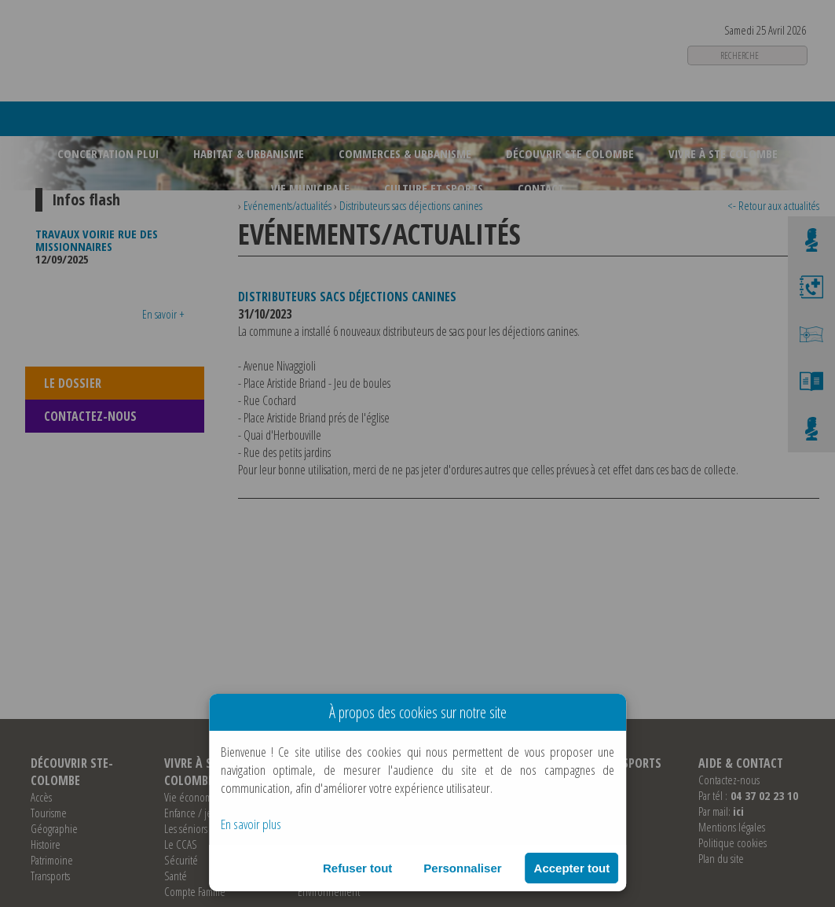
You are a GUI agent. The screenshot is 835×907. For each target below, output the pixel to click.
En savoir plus (251, 824)
